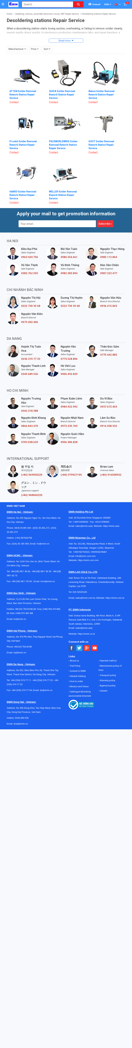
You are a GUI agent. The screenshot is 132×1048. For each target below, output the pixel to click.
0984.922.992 (69, 406)
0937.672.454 (108, 406)
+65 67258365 (102, 522)
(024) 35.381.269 (22, 528)
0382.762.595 (29, 273)
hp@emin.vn (20, 652)
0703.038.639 (29, 442)
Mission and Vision (79, 686)
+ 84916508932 (81, 522)
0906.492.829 (69, 374)
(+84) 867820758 (23, 538)
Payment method (108, 660)
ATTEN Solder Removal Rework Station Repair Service (22, 94)
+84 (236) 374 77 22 (43, 680)
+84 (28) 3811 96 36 (20, 571)
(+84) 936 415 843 (51, 609)
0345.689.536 (29, 374)
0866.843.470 (29, 426)
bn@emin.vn (20, 619)
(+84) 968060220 (31, 495)
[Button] (3, 4)
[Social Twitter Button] (79, 648)
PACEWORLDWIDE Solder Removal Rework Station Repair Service (63, 145)
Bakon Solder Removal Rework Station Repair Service (101, 94)
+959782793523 (81, 552)
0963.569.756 (29, 257)
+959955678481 (99, 552)
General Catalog (77, 676)
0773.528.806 (69, 358)
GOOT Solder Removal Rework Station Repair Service (101, 145)
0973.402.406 (29, 322)
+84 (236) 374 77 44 (22, 690)
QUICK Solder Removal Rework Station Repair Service (62, 94)
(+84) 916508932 (110, 474)
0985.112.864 (108, 257)
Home (9, 14)
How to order (76, 681)
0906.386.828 (69, 442)
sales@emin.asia (83, 526)
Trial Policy (74, 666)
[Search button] (78, 4)
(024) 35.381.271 (41, 528)
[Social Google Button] (87, 648)
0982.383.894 (69, 273)
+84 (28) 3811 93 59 (41, 571)
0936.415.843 (108, 305)
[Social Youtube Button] (95, 648)
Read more (65, 40)
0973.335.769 (69, 426)
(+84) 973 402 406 (24, 613)
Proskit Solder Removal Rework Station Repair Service (23, 145)
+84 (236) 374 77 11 (21, 680)
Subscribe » (105, 223)
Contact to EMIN (77, 671)
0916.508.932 (108, 426)
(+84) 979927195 (71, 474)
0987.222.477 (108, 273)
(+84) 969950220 (31, 474)
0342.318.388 (29, 410)
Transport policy (107, 675)
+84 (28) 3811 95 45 (22, 581)
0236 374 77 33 (30, 358)
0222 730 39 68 (30, 305)
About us (74, 660)
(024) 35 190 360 (20, 543)
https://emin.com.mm (88, 560)
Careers (103, 690)
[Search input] (46, 4)
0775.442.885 (108, 354)
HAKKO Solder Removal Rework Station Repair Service (22, 195)
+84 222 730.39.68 (23, 609)
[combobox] (46, 4)
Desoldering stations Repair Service (99, 14)
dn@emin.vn (46, 690)
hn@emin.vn (43, 543)
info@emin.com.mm (85, 556)
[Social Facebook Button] (72, 648)
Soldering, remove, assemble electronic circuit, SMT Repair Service (47, 14)
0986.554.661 (69, 257)
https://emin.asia (111, 526)
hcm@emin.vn (47, 581)
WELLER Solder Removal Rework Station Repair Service (63, 195)
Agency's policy (107, 685)
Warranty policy (107, 680)
